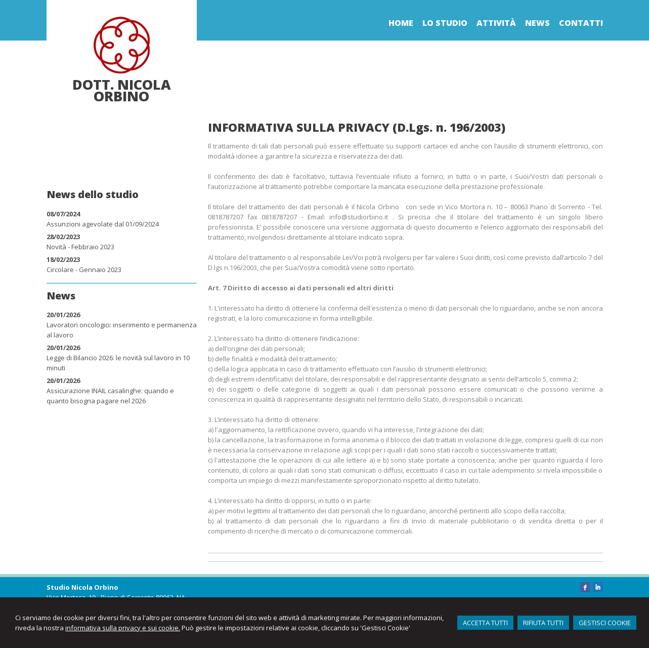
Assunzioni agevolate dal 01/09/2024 (103, 223)
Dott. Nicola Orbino (121, 90)
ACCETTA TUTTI (485, 622)
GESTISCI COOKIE (605, 622)
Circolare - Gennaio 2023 (84, 269)
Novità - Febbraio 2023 (80, 246)
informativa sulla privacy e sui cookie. (122, 627)
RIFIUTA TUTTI (543, 622)
